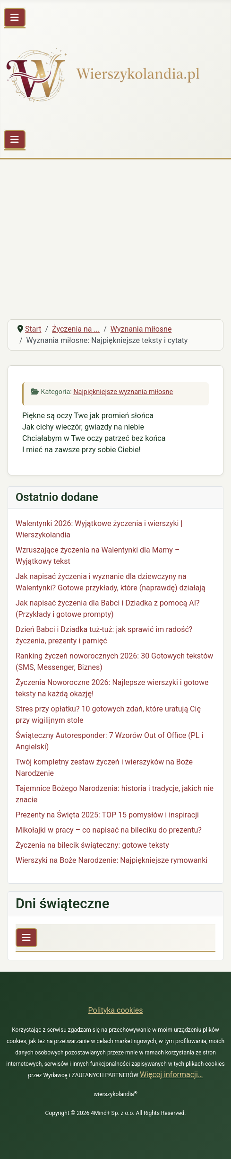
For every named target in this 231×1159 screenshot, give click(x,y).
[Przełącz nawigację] (15, 17)
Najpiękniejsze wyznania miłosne (123, 392)
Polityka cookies (115, 1010)
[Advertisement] (115, 241)
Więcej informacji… (171, 1074)
